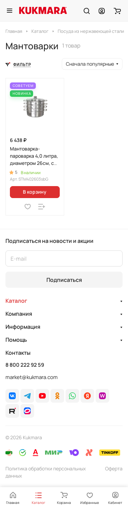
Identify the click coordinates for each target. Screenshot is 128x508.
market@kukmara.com (31, 377)
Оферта (114, 468)
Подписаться (64, 280)
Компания (18, 313)
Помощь (16, 339)
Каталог (16, 300)
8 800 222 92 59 (24, 365)
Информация (22, 326)
